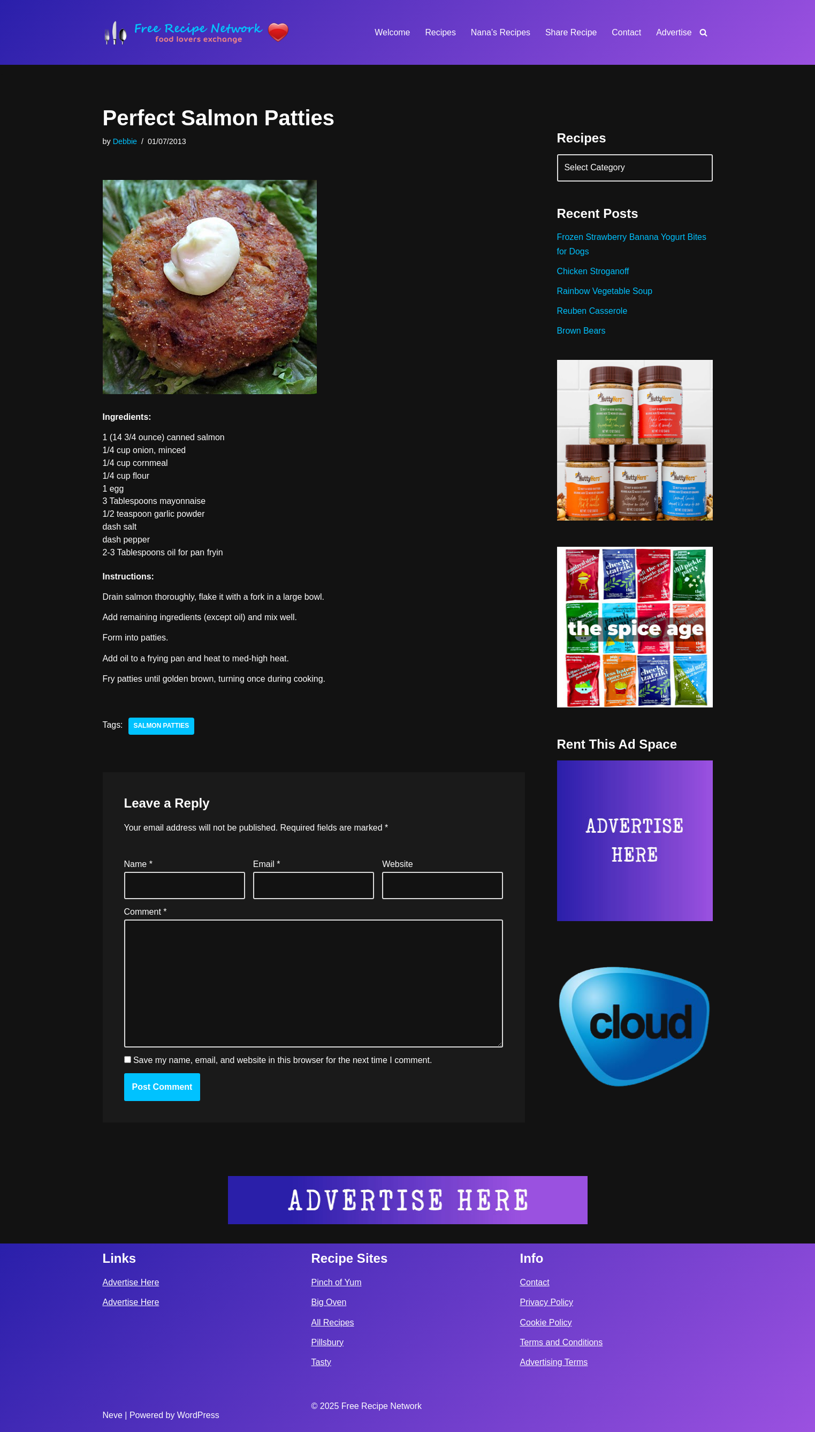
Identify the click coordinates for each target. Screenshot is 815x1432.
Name (138, 865)
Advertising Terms (554, 1362)
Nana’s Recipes (500, 32)
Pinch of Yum (336, 1282)
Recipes (439, 32)
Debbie (125, 141)
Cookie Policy (546, 1322)
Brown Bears (581, 332)
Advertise (674, 32)
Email (266, 865)
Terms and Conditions (561, 1342)
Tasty (321, 1362)
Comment (145, 912)
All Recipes (332, 1322)
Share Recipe (571, 32)
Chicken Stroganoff (593, 272)
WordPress (198, 1415)
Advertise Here (131, 1282)
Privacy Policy (547, 1302)
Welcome (391, 32)
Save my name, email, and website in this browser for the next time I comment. (282, 1062)
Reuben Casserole (592, 311)
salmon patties (161, 727)
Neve (113, 1415)
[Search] (703, 32)
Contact (626, 32)
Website (397, 865)
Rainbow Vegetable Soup (605, 292)
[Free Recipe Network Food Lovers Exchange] (196, 32)
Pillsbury (327, 1342)
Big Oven (329, 1302)
